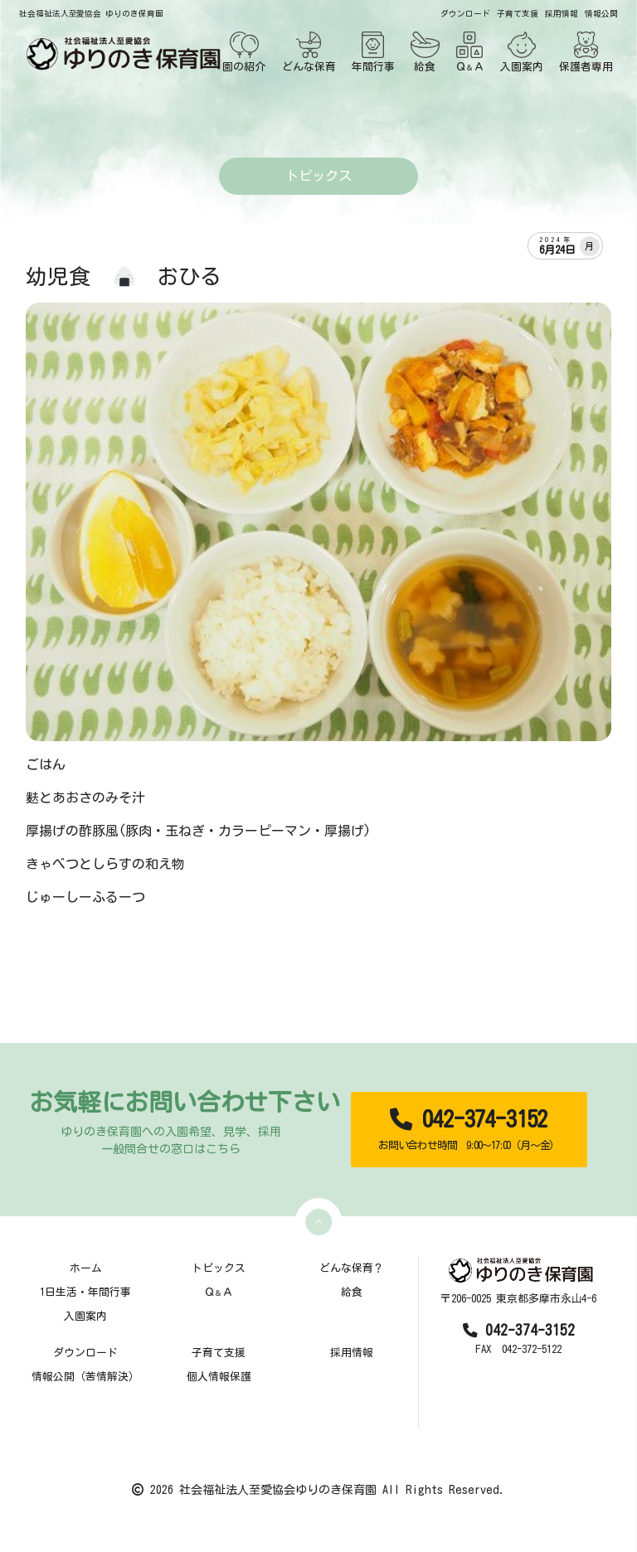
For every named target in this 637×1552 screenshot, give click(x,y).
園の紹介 (243, 52)
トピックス (219, 1268)
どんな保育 (309, 52)
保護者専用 (586, 52)
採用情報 (561, 13)
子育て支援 (517, 13)
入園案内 (521, 52)
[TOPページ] (120, 53)
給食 (425, 52)
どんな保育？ (351, 1268)
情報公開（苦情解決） (85, 1376)
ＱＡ (469, 52)
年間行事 (373, 52)
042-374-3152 (469, 1130)
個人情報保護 (219, 1376)
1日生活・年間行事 (85, 1292)
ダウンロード (465, 13)
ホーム (86, 1268)
